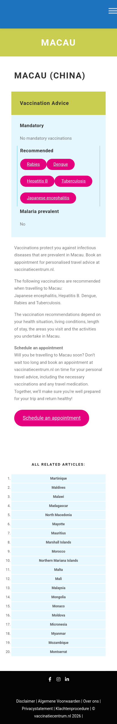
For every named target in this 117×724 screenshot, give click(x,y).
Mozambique (58, 643)
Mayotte (58, 524)
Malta (58, 570)
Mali (58, 579)
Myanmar (58, 634)
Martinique (58, 478)
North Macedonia (58, 515)
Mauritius (58, 533)
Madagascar (58, 506)
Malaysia (58, 588)
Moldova (58, 615)
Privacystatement (38, 708)
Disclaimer (25, 701)
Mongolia (58, 597)
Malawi (58, 497)
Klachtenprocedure (72, 708)
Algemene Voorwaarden (59, 701)
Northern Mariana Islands (58, 561)
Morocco (58, 551)
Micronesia (58, 624)
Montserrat (58, 652)
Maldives (59, 488)
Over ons (91, 701)
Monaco (58, 606)
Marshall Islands (58, 542)
